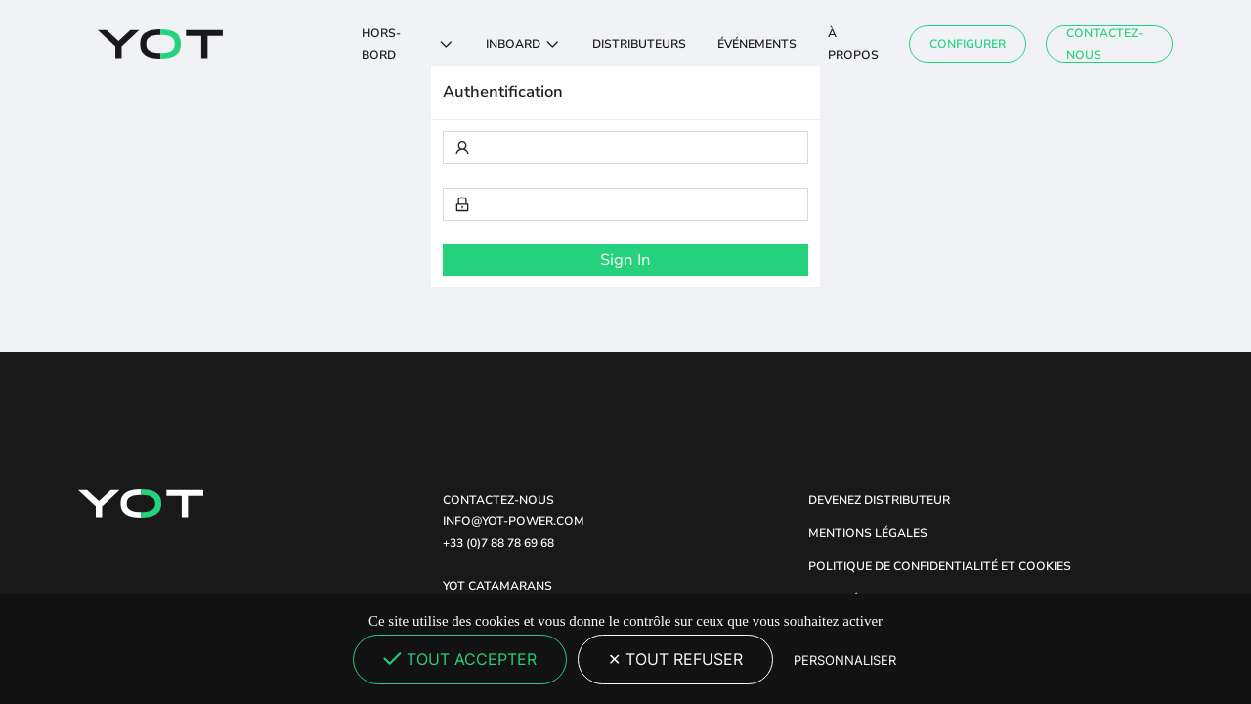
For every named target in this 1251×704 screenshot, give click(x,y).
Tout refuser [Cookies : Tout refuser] (675, 659)
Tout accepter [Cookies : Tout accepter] (460, 659)
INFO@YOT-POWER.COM (513, 521)
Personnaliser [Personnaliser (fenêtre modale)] (845, 660)
